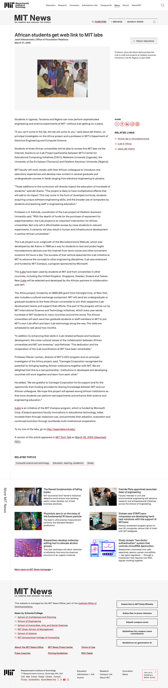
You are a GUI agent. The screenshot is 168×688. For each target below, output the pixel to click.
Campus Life (106, 5)
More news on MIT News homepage (33, 569)
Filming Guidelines (58, 653)
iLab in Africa (124, 143)
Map (28, 676)
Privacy (24, 679)
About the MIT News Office (29, 647)
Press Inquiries (22, 653)
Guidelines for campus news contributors (137, 632)
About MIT (136, 5)
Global (90, 463)
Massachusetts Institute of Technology (38, 670)
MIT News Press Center (60, 647)
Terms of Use (88, 647)
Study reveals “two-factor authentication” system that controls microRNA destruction (136, 543)
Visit (23, 676)
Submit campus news (137, 622)
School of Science (27, 633)
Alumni (126, 5)
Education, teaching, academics (68, 463)
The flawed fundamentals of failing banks (63, 491)
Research (62, 5)
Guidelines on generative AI (137, 642)
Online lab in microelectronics (133, 138)
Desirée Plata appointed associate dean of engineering (138, 491)
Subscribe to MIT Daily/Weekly (137, 604)
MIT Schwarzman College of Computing (38, 637)
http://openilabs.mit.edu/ (61, 429)
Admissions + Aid (90, 5)
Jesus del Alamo (126, 148)
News (117, 5)
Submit (154, 22)
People (41, 676)
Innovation (74, 5)
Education (50, 5)
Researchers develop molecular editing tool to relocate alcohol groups (61, 543)
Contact (57, 676)
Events (34, 676)
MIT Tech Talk (63, 437)
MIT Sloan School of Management (35, 629)
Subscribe (100, 22)
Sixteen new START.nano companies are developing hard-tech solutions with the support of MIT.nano (137, 518)
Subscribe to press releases (137, 613)
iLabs (23, 271)
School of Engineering (29, 621)
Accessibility (34, 679)
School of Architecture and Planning (37, 617)
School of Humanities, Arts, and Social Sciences (43, 625)
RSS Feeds (87, 653)
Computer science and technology (32, 463)
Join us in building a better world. (150, 675)
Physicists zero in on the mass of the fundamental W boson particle (62, 515)
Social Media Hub (48, 679)
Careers (48, 676)
